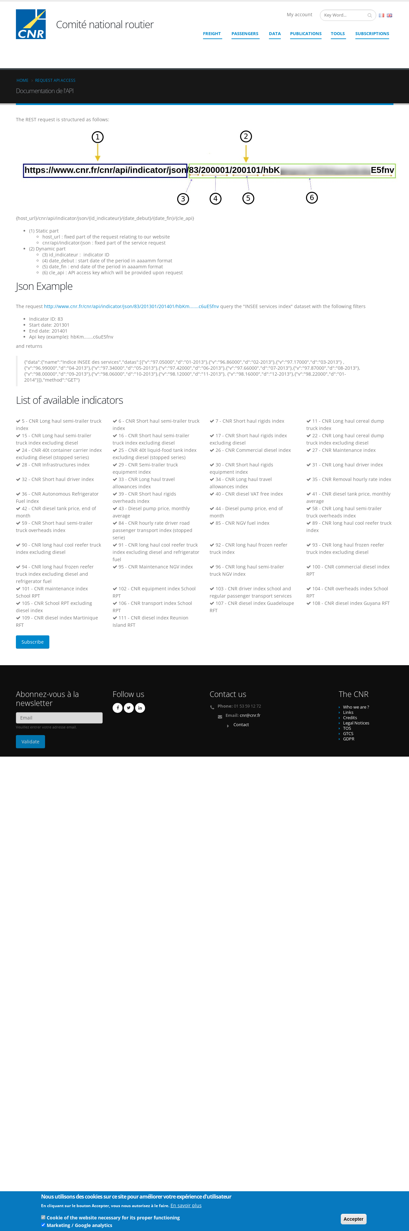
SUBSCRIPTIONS (372, 33)
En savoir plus (186, 1206)
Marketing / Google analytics (79, 1226)
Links (348, 712)
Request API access (55, 80)
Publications (306, 33)
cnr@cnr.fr (250, 715)
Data (275, 33)
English (389, 15)
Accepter (354, 1220)
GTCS (348, 733)
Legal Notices (356, 723)
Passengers (244, 33)
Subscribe (33, 642)
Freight (212, 33)
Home (22, 80)
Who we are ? (356, 707)
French (381, 15)
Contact (241, 724)
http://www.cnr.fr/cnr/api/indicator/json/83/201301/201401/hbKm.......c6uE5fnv (131, 306)
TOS (347, 728)
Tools (338, 33)
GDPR (348, 739)
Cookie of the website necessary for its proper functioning (113, 1218)
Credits (350, 718)
